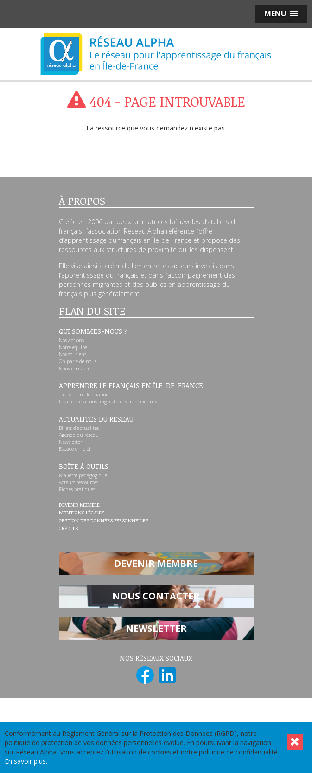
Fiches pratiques (77, 489)
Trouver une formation (84, 394)
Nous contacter (75, 368)
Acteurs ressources (78, 482)
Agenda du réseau (79, 435)
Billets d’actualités (79, 428)
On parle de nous (77, 361)
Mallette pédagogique (83, 475)
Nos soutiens (72, 354)
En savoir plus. (26, 761)
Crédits (68, 529)
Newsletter (70, 442)
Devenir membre (79, 505)
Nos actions (71, 340)
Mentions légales (81, 513)
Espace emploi (74, 449)
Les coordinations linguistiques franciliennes (108, 401)
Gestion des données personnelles (103, 521)
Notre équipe (73, 347)
